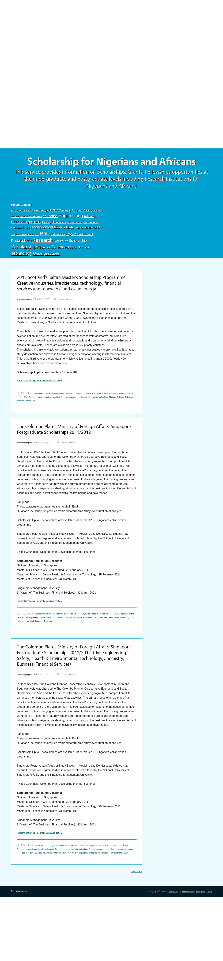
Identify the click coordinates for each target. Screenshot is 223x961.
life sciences (125, 428)
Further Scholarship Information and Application (46, 411)
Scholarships (25, 264)
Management (42, 244)
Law (29, 244)
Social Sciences (79, 264)
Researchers (60, 258)
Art (31, 227)
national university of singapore (103, 664)
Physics (71, 251)
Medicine (98, 244)
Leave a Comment (72, 329)
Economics (35, 233)
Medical (88, 245)
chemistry (66, 228)
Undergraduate (46, 270)
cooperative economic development (97, 660)
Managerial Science (111, 424)
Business (55, 227)
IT (24, 244)
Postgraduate (21, 258)
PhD (45, 250)
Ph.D (37, 252)
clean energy (70, 428)
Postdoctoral (85, 251)
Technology (21, 270)
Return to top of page (22, 955)
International (74, 239)
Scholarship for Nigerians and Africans (111, 170)
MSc (13, 252)
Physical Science (36, 428)
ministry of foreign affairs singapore (44, 915)
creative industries (88, 428)
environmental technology (116, 908)
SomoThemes (181, 955)
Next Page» (135, 934)
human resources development (82, 911)
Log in (208, 955)
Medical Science (85, 656)
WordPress (197, 955)
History (46, 239)
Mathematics (74, 244)
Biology (43, 227)
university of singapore (92, 915)
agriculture (24, 228)
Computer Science (82, 227)
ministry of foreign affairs (71, 664)
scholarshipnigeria (27, 329)
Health (37, 239)
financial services (108, 428)
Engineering (70, 233)
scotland (79, 431)
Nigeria (31, 252)
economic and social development (68, 908)
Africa (14, 227)
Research (42, 257)
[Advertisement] (111, 25)
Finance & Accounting (61, 424)
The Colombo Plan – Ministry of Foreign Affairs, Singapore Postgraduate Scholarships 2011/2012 (76, 466)
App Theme (163, 955)
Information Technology (87, 424)
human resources (54, 911)
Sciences (60, 264)
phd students (58, 251)
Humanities (59, 239)
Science (45, 264)
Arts (36, 227)
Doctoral (24, 234)
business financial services (43, 660)
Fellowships (21, 239)
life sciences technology (30, 431)
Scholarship (78, 258)
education (50, 233)
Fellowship (89, 233)
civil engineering (68, 660)
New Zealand (21, 252)
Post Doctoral (122, 656)
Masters (59, 244)
